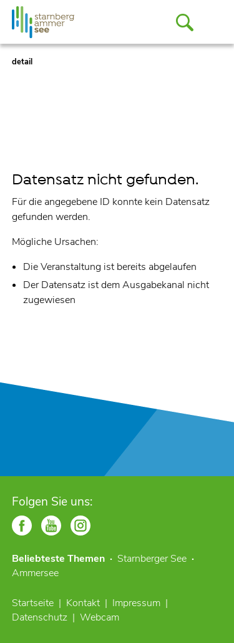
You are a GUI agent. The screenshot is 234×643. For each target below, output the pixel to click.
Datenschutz (39, 617)
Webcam (99, 617)
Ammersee (35, 573)
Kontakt (83, 603)
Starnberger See (152, 559)
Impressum (136, 603)
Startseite (33, 603)
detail (22, 61)
